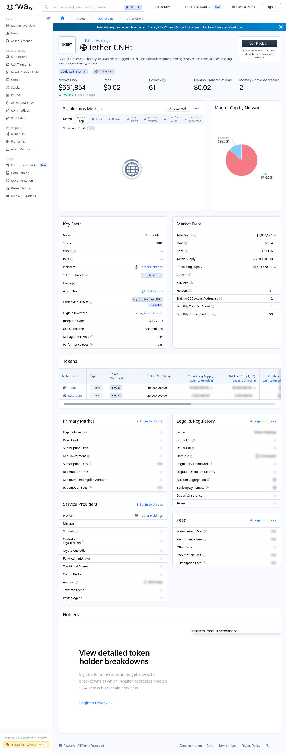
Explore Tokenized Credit (169, 27)
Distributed (152, 275)
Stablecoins (105, 18)
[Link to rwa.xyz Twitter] (267, 746)
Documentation (191, 745)
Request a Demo (243, 7)
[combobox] (93, 7)
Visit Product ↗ (259, 43)
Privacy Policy (251, 745)
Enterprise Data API (203, 7)
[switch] (91, 128)
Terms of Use (227, 745)
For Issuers (164, 7)
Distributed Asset (73, 71)
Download (177, 108)
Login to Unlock (146, 313)
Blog (210, 745)
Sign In (271, 7)
